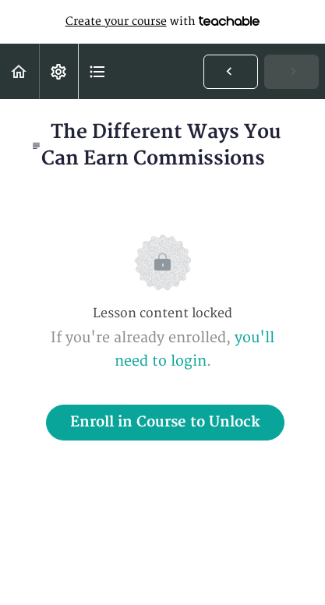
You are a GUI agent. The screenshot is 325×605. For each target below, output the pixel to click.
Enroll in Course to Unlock (165, 422)
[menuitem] (58, 71)
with (162, 22)
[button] (19, 71)
